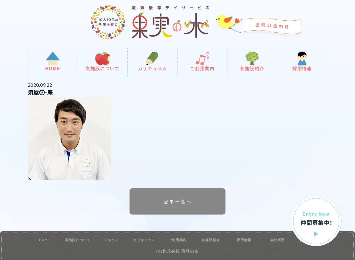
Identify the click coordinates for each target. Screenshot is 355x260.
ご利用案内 (202, 61)
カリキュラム (152, 61)
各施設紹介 (252, 61)
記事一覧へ (178, 201)
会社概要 (277, 240)
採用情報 (302, 61)
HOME (52, 61)
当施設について (102, 61)
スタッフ (111, 240)
